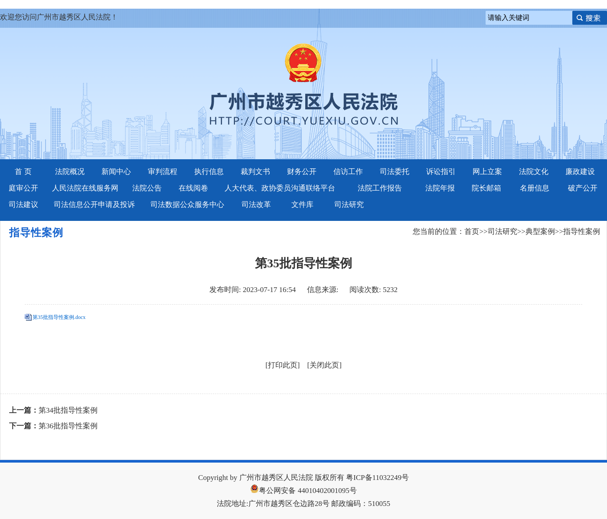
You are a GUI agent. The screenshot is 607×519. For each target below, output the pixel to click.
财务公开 (302, 172)
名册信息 (534, 188)
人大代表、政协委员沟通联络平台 (280, 188)
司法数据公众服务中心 (187, 204)
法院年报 (440, 188)
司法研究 (349, 204)
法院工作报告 (380, 188)
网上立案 (487, 172)
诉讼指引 (441, 172)
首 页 (23, 172)
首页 (471, 231)
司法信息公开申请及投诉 (94, 204)
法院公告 (147, 188)
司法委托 (394, 172)
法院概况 (70, 172)
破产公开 (582, 188)
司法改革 (256, 204)
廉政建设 (580, 172)
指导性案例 (581, 231)
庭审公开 (23, 188)
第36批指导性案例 (68, 426)
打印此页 (282, 365)
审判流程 (162, 172)
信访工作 (348, 172)
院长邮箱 (486, 188)
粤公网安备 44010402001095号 (303, 490)
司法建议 (23, 204)
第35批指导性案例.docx (59, 317)
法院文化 (533, 172)
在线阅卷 (193, 188)
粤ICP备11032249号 (377, 477)
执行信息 (209, 172)
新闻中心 (116, 172)
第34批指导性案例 (68, 410)
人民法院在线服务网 (85, 188)
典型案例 (540, 231)
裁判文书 (255, 172)
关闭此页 (324, 365)
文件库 (302, 204)
